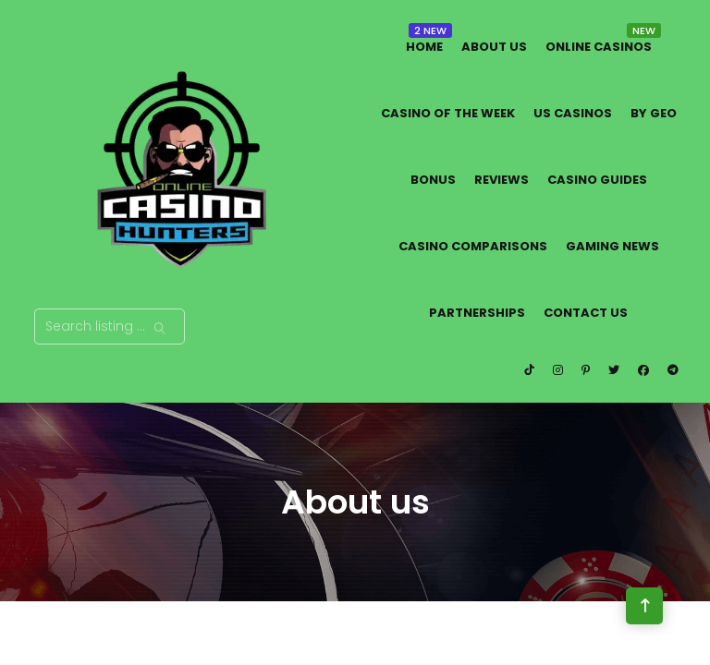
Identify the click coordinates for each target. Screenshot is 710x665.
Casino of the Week (448, 113)
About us (494, 46)
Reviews (501, 179)
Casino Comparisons (472, 246)
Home (424, 46)
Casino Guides (597, 179)
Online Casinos (598, 46)
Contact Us (586, 312)
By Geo (653, 113)
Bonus (433, 179)
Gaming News (612, 246)
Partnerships (477, 312)
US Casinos (572, 113)
